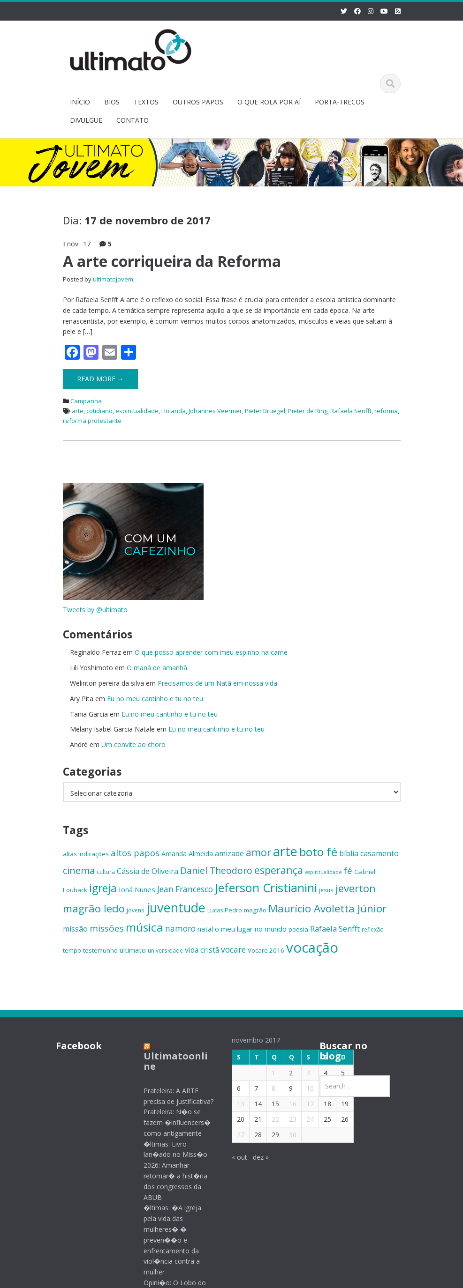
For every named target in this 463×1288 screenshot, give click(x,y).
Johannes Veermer (215, 411)
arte (77, 411)
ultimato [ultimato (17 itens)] (133, 950)
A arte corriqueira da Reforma (172, 261)
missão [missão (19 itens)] (75, 929)
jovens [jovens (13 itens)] (135, 910)
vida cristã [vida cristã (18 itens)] (202, 950)
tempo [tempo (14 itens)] (72, 950)
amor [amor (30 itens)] (258, 852)
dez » (252, 1157)
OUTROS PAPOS (198, 101)
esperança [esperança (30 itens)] (278, 870)
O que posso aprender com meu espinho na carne (211, 652)
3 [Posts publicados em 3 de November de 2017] (299, 1072)
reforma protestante (92, 420)
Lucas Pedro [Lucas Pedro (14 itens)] (224, 910)
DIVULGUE (86, 120)
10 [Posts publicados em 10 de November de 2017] (301, 1088)
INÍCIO (80, 101)
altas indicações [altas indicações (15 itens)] (86, 854)
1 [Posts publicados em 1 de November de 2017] (264, 1072)
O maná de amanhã (157, 667)
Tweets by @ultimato (95, 609)
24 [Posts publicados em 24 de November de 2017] (301, 1119)
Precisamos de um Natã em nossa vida (217, 683)
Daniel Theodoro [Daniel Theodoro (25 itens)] (216, 870)
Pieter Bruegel (265, 411)
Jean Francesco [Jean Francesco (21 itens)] (185, 889)
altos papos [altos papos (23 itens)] (135, 853)
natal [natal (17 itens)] (205, 928)
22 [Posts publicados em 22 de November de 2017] (266, 1119)
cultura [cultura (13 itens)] (106, 871)
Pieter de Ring (307, 411)
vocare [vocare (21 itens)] (233, 949)
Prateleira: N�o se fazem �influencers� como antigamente (168, 1122)
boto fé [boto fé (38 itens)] (318, 851)
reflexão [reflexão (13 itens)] (373, 929)
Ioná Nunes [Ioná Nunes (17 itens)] (137, 889)
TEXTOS (146, 101)
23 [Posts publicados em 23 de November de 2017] (284, 1119)
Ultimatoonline (167, 1061)
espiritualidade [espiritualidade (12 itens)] (323, 872)
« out (230, 1157)
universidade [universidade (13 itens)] (165, 950)
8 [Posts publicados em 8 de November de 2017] (264, 1088)
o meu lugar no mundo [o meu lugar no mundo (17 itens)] (251, 928)
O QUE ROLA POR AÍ (269, 101)
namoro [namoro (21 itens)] (180, 928)
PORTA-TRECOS (339, 101)
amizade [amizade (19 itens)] (229, 853)
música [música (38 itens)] (144, 927)
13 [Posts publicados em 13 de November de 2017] (231, 1103)
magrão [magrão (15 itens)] (255, 910)
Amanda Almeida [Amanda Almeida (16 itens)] (187, 853)
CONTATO (132, 120)
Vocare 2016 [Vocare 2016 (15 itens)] (266, 950)
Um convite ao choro (133, 744)
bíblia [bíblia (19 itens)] (348, 853)
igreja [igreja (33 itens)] (103, 888)
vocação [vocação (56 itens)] (312, 947)
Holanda (173, 411)
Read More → (100, 378)
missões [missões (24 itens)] (107, 928)
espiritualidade (137, 411)
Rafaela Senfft (351, 411)
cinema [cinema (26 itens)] (79, 870)
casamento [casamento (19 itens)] (379, 853)
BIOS (112, 101)
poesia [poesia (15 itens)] (298, 929)
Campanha (86, 401)
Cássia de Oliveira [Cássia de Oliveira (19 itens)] (147, 871)
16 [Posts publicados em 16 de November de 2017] (284, 1103)
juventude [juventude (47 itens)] (175, 907)
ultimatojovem (113, 279)
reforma (386, 411)
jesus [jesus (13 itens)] (326, 890)
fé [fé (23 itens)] (348, 870)
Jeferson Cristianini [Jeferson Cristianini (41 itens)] (266, 888)
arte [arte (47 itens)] (285, 851)
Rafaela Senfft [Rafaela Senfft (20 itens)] (335, 928)
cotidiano (99, 411)
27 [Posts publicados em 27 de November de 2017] (231, 1134)
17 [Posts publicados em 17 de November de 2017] (301, 1103)
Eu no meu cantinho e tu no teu (155, 698)
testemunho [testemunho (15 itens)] (100, 950)
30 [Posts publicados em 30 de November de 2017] (284, 1134)
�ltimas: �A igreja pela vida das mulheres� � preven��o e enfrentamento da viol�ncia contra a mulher (163, 1239)
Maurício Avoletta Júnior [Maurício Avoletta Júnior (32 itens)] (327, 908)
